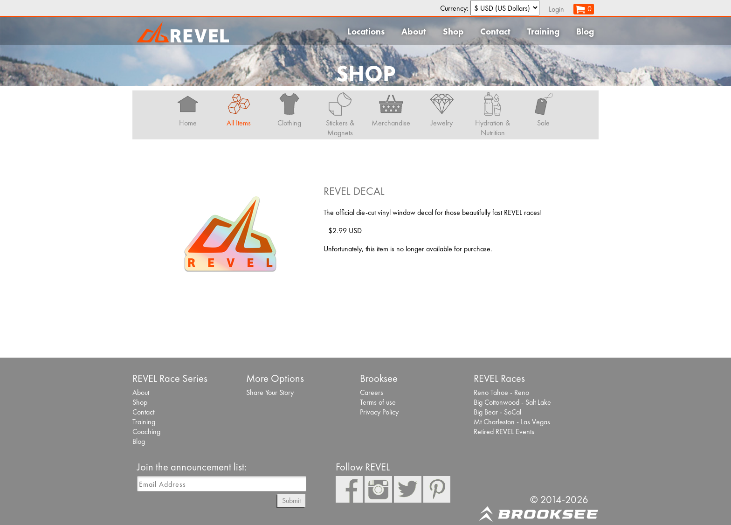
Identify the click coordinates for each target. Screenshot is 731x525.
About (413, 31)
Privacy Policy (379, 412)
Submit (291, 500)
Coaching (146, 431)
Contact (495, 31)
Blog (585, 31)
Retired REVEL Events (504, 431)
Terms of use (378, 402)
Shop (453, 31)
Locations (366, 31)
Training (543, 31)
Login (556, 9)
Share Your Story (270, 392)
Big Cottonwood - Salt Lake (512, 402)
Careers (371, 392)
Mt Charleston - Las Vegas (512, 422)
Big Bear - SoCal (497, 412)
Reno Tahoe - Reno (501, 392)
